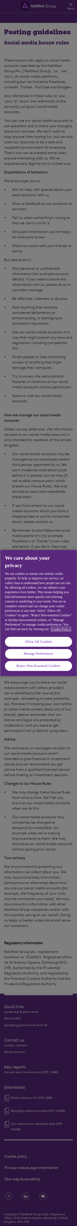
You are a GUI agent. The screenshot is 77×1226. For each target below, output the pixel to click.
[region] (38, 613)
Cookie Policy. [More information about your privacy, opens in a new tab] (61, 629)
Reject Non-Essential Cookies (38, 666)
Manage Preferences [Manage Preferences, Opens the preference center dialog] (38, 654)
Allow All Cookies (38, 641)
